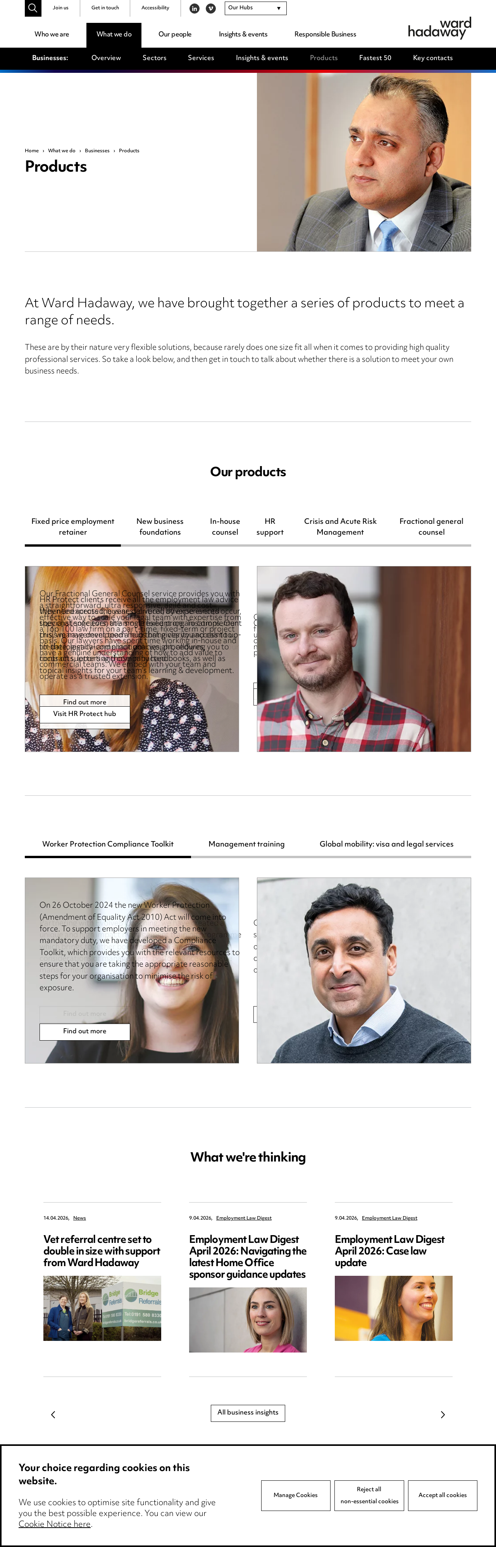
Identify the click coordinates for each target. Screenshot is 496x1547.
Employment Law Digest (244, 1218)
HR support (270, 529)
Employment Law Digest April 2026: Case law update (390, 1252)
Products (324, 58)
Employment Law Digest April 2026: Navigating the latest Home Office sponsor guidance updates (248, 1258)
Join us (61, 8)
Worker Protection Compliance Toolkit (108, 846)
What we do (113, 34)
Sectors (155, 58)
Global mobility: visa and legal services (387, 846)
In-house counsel (225, 529)
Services (201, 58)
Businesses (97, 151)
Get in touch (105, 8)
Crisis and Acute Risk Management (340, 529)
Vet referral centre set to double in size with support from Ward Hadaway (101, 1252)
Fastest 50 (375, 58)
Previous (53, 1414)
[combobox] (256, 8)
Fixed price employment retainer (72, 529)
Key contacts (433, 58)
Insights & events (243, 34)
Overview (106, 58)
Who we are (51, 34)
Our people (174, 34)
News (79, 1218)
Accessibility (155, 8)
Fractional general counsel (431, 529)
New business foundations (160, 529)
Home (32, 151)
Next (443, 1414)
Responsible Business (325, 34)
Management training (246, 846)
